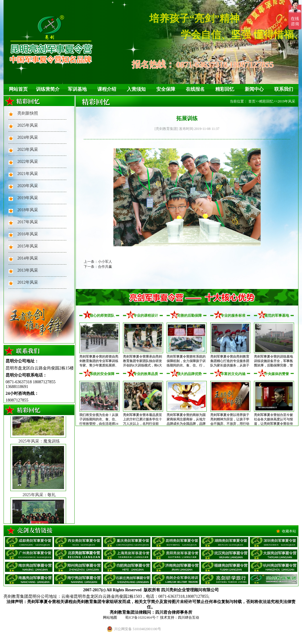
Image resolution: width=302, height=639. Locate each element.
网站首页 (18, 89)
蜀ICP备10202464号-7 (141, 617)
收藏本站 (289, 531)
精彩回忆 (224, 89)
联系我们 (283, 89)
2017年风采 (27, 222)
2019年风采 (27, 198)
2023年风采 (27, 149)
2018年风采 (27, 210)
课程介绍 (106, 89)
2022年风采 (27, 161)
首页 (251, 101)
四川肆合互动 (188, 617)
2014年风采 (27, 258)
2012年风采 (27, 282)
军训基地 (77, 89)
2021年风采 (27, 173)
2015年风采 (27, 246)
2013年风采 (27, 270)
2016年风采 (27, 234)
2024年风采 (27, 137)
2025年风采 (27, 125)
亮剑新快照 (27, 113)
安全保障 (165, 89)
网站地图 (110, 617)
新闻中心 (254, 89)
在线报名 (195, 89)
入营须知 (136, 89)
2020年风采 (27, 186)
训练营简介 (48, 89)
